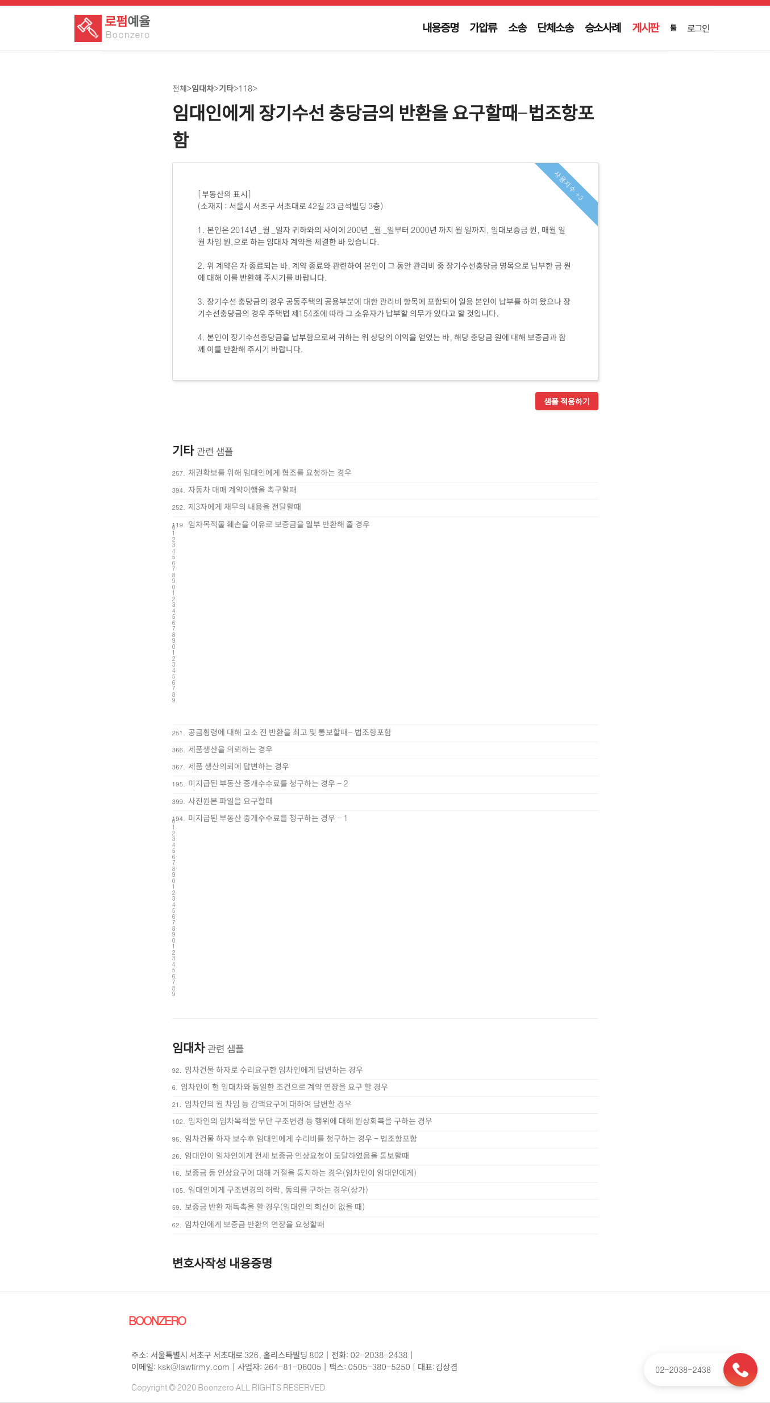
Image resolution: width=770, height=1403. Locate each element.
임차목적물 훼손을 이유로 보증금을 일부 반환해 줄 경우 (279, 524)
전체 (179, 88)
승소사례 (603, 27)
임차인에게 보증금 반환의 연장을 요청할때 (254, 1224)
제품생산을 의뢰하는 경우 (230, 749)
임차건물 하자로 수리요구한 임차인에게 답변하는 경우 (274, 1069)
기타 (226, 88)
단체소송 (555, 27)
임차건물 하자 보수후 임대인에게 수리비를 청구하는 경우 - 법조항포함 (301, 1138)
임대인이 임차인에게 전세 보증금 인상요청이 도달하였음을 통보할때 (297, 1155)
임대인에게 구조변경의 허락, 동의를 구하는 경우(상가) (278, 1189)
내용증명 (440, 27)
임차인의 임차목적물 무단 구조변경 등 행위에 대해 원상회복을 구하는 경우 (310, 1120)
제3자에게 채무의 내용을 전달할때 (244, 506)
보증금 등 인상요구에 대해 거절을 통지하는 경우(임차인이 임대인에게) (301, 1172)
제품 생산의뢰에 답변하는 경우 (238, 766)
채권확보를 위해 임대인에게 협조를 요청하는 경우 (270, 472)
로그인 (698, 28)
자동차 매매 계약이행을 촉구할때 (242, 489)
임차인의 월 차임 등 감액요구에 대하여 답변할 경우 (268, 1103)
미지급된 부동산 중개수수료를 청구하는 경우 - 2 (268, 783)
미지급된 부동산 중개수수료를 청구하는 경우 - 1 (268, 817)
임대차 (203, 88)
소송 (517, 27)
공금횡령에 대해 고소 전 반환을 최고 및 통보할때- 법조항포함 (289, 732)
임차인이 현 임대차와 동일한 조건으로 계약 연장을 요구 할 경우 (284, 1086)
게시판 (645, 27)
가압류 (482, 27)
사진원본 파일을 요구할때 (230, 800)
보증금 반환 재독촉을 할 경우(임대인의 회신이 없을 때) (275, 1206)
